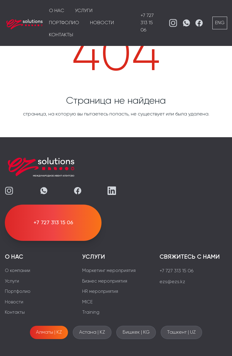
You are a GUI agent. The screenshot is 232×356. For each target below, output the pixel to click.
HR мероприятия (100, 291)
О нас (56, 10)
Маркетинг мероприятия (109, 270)
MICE (87, 302)
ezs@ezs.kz (172, 282)
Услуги (83, 10)
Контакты (61, 35)
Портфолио (64, 23)
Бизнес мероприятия (104, 281)
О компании (17, 270)
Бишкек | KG (136, 332)
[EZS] (24, 23)
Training (90, 312)
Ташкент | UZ (181, 332)
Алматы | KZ (49, 332)
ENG (219, 23)
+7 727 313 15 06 (147, 23)
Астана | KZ (92, 332)
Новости (102, 23)
